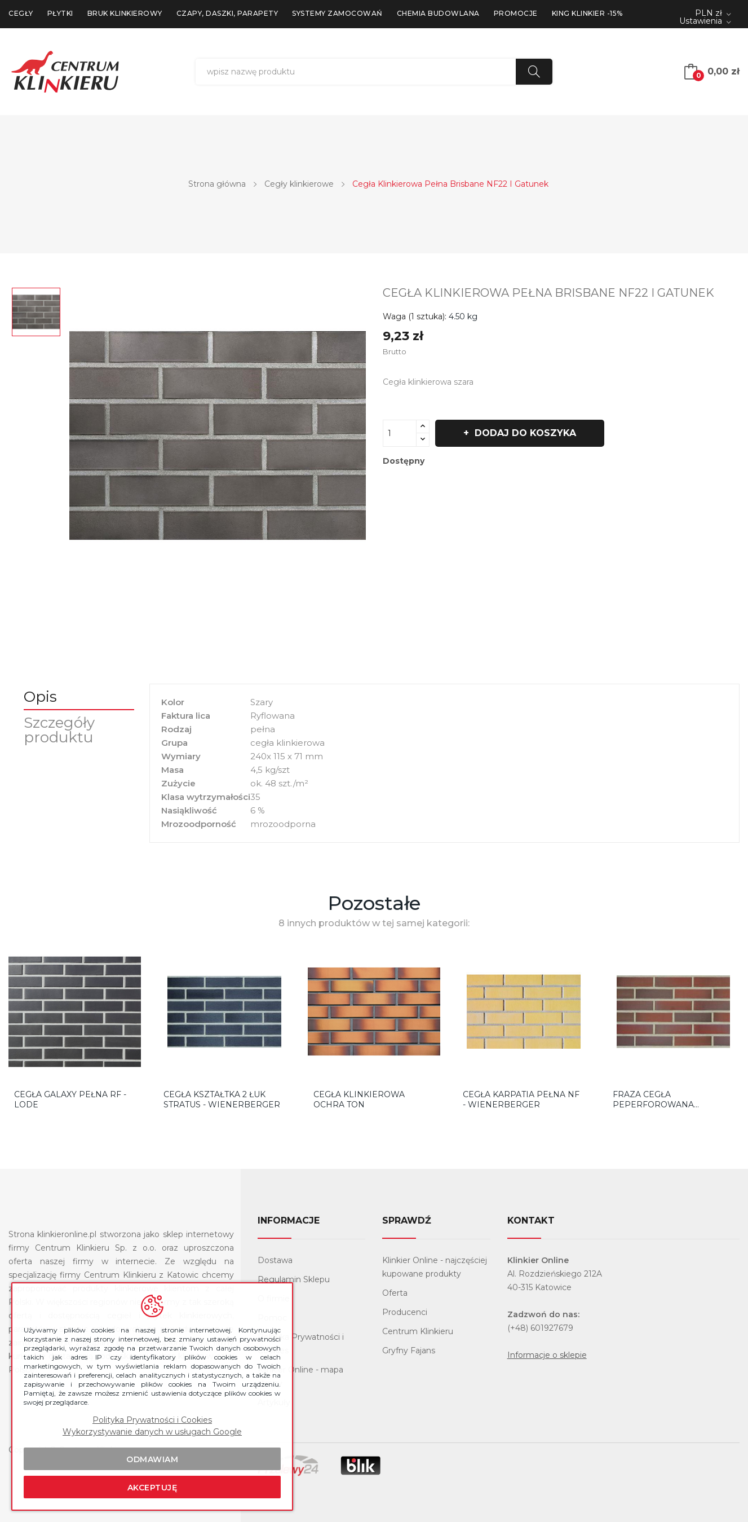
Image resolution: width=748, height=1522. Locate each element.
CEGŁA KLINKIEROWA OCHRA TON (359, 1099)
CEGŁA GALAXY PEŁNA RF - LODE (70, 1099)
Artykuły (274, 1402)
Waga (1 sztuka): (414, 316)
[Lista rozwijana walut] (713, 14)
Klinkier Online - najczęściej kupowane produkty (434, 1267)
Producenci (404, 1312)
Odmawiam (152, 1459)
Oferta (395, 1293)
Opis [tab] (42, 697)
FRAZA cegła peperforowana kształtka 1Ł (653, 1099)
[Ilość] (400, 433)
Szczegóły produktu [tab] (60, 730)
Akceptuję (152, 1488)
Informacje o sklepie (547, 1355)
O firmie (274, 1299)
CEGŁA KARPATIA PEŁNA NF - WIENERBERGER (521, 1099)
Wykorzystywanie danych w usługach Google (152, 1431)
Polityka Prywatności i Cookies (301, 1344)
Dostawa (275, 1260)
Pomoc (272, 1318)
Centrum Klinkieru (417, 1331)
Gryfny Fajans (408, 1350)
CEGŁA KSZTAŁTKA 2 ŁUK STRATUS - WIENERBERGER (221, 1099)
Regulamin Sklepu (294, 1279)
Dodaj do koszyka (527, 433)
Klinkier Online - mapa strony (300, 1376)
